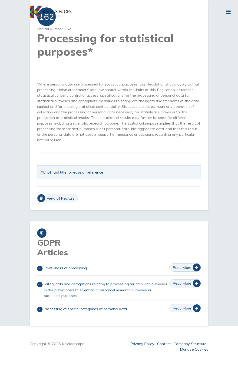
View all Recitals (61, 198)
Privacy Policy (142, 343)
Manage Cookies (194, 349)
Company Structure (190, 343)
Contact (164, 343)
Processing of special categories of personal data (82, 309)
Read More (182, 267)
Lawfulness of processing (62, 268)
